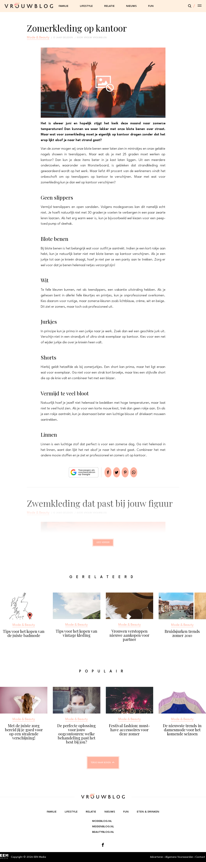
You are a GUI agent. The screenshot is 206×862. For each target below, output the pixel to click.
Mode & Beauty (38, 37)
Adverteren (156, 857)
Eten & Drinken (148, 811)
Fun (151, 6)
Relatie (109, 6)
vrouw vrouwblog (95, 38)
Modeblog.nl (102, 821)
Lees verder (103, 544)
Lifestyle (86, 6)
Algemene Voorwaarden (179, 857)
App (138, 472)
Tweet (115, 472)
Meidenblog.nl (103, 826)
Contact (200, 857)
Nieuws (131, 6)
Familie (63, 6)
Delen (103, 472)
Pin (127, 472)
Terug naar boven (101, 766)
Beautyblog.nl (103, 832)
